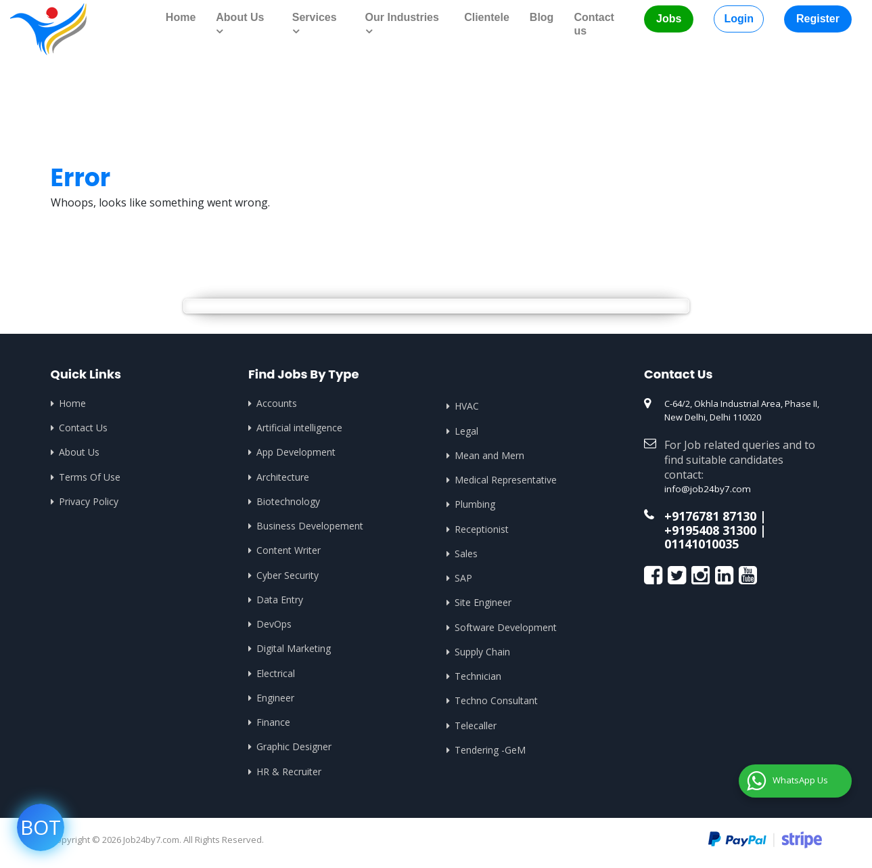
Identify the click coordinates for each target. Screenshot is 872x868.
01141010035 (701, 541)
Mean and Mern (489, 455)
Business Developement (309, 526)
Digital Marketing (293, 649)
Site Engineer (483, 603)
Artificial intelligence (299, 427)
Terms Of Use (89, 477)
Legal (466, 430)
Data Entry (279, 600)
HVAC (467, 405)
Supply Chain (482, 653)
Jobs (668, 18)
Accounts (276, 402)
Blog (542, 17)
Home (181, 17)
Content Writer (288, 550)
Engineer (275, 699)
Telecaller (476, 726)
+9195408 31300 (710, 527)
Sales (466, 554)
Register (818, 18)
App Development (296, 452)
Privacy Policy (88, 501)
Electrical (275, 674)
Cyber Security (287, 575)
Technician (478, 677)
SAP (463, 578)
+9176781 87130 (710, 514)
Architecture (282, 477)
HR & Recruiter (288, 773)
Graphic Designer (293, 748)
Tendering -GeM (490, 751)
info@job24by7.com (704, 487)
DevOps (274, 625)
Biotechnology (288, 501)
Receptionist (482, 529)
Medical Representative (506, 479)
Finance (273, 724)
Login (739, 18)
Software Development (506, 628)
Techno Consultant (496, 702)
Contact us (594, 24)
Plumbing (475, 504)
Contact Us (83, 427)
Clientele (486, 17)
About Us (79, 452)
